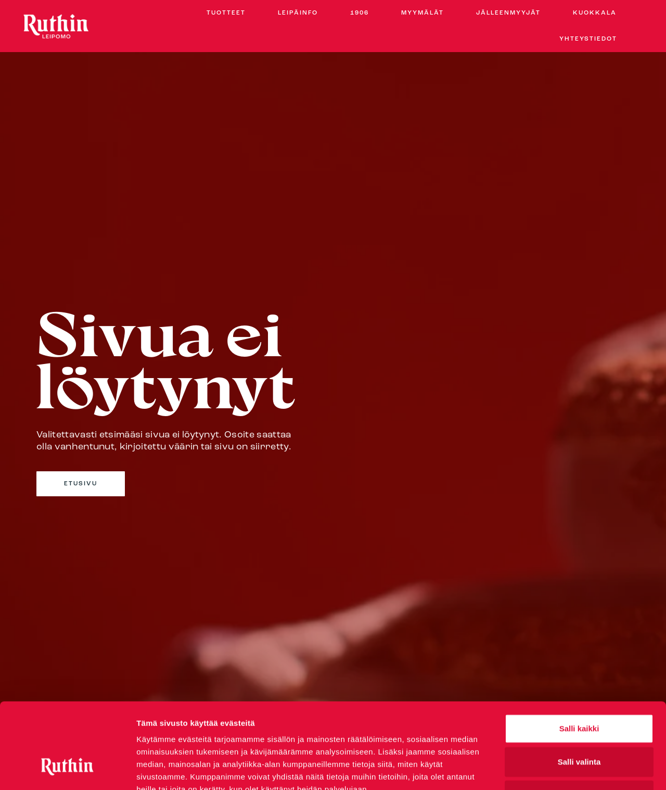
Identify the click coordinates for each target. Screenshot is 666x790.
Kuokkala (595, 13)
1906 (359, 13)
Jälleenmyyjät (508, 13)
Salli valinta (579, 688)
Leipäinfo (298, 13)
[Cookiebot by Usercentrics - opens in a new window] (67, 770)
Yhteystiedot (588, 39)
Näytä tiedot (556, 769)
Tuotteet (226, 13)
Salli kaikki (579, 654)
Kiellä (579, 721)
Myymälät (422, 13)
